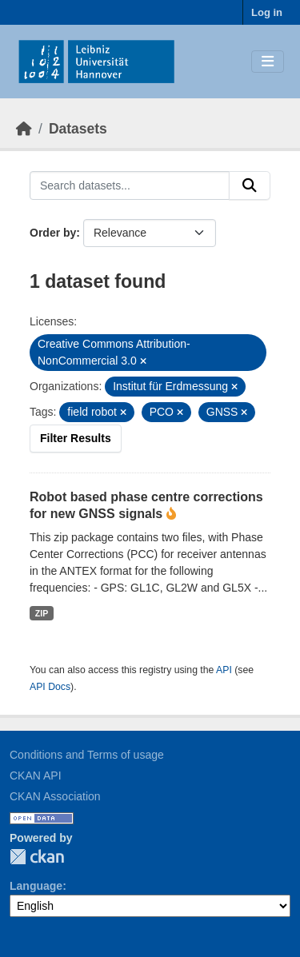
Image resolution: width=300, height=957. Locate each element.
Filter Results (75, 438)
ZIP (41, 613)
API (224, 670)
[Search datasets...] (130, 185)
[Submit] (249, 185)
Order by (53, 232)
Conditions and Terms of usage (87, 754)
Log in (266, 12)
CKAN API (36, 775)
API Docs (50, 686)
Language (36, 885)
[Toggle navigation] (267, 62)
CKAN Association (55, 796)
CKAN (37, 856)
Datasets (78, 129)
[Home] (24, 129)
